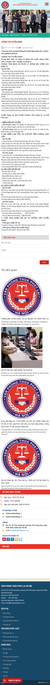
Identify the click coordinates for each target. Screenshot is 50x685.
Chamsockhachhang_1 (14, 513)
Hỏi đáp (5, 653)
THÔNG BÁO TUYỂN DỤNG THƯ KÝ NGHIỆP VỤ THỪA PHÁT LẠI (25, 319)
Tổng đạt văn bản (8, 617)
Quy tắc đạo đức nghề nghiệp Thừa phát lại (16, 370)
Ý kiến (4, 250)
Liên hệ (5, 676)
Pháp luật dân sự (8, 633)
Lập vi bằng (6, 613)
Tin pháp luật (7, 664)
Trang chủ (5, 35)
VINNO (47, 682)
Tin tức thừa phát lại (9, 660)
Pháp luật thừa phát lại (10, 641)
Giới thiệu (6, 668)
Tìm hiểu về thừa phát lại (11, 657)
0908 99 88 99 (14, 680)
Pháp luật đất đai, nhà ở (10, 637)
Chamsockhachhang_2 (14, 517)
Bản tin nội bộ (14, 35)
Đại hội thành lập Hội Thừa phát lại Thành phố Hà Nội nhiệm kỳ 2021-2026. (25, 481)
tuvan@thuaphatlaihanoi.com (19, 530)
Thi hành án (6, 625)
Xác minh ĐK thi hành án (11, 621)
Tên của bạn (5, 243)
